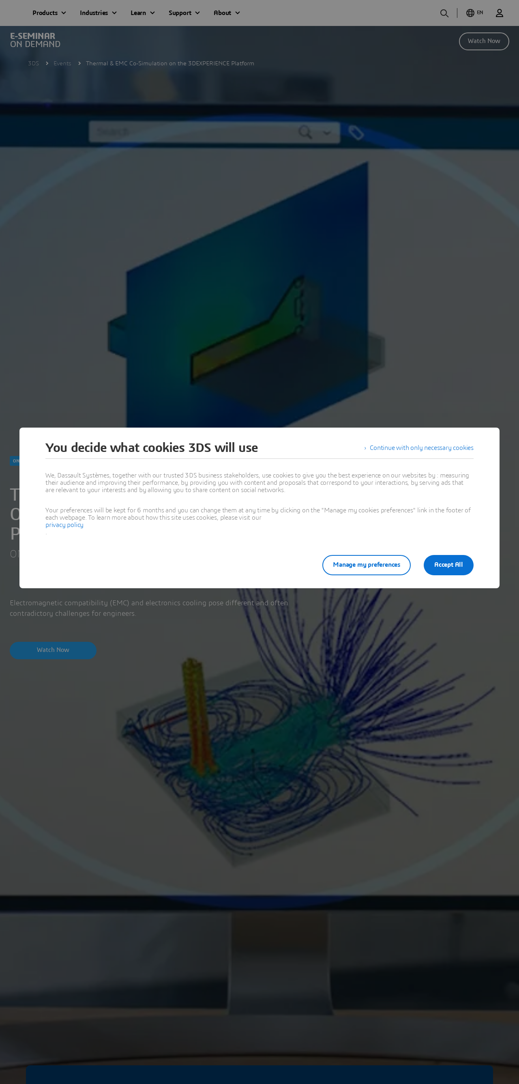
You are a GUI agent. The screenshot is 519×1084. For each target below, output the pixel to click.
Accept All (448, 564)
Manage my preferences (366, 564)
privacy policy (64, 525)
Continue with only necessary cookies (422, 448)
